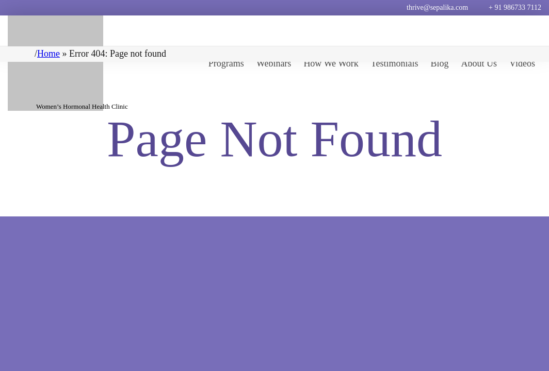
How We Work (330, 63)
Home (48, 53)
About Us (479, 63)
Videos (522, 63)
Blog (440, 63)
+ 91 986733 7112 (515, 7)
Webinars (274, 63)
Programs (226, 63)
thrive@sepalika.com (437, 7)
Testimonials (394, 63)
